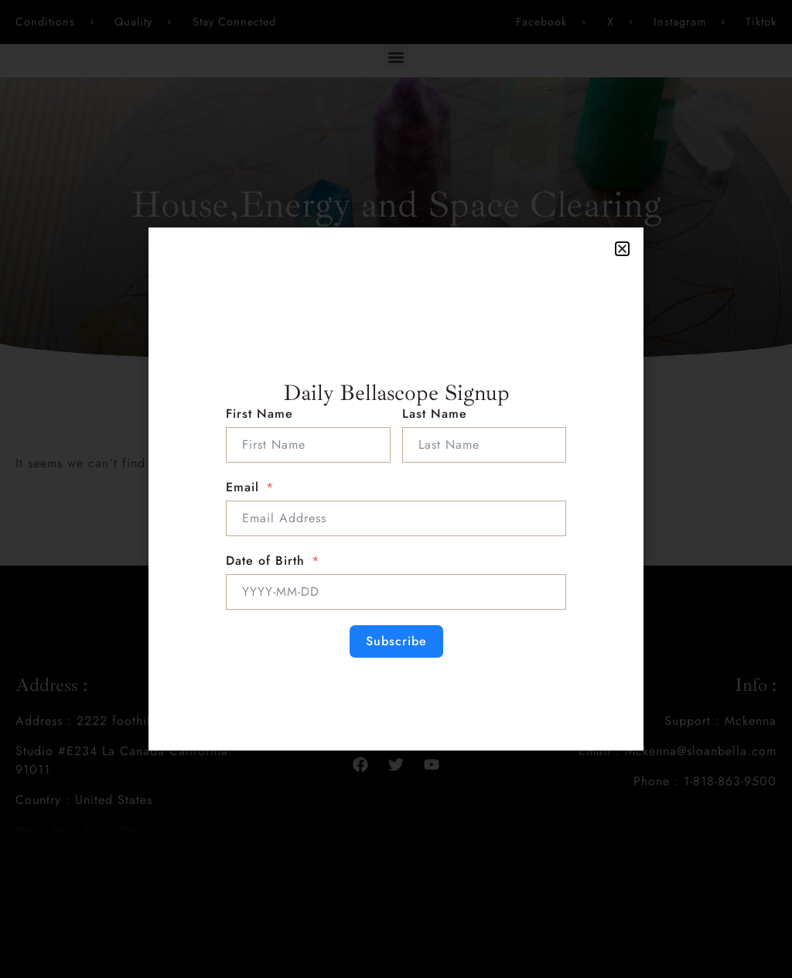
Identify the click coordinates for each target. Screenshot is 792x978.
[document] (396, 489)
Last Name (434, 413)
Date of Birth (265, 560)
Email (242, 487)
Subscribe (396, 641)
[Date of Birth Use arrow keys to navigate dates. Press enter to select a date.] (396, 592)
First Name (259, 413)
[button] (622, 249)
